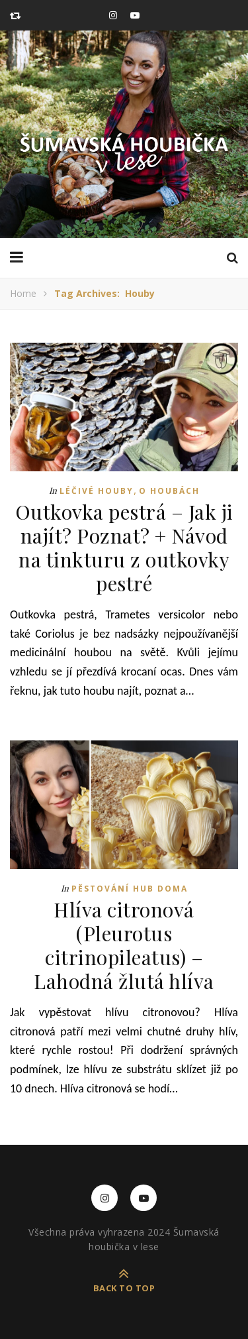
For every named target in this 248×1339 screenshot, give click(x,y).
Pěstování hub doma (129, 888)
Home (23, 293)
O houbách (169, 490)
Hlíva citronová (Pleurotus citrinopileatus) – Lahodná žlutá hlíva (124, 945)
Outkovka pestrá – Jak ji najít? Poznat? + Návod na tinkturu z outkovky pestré (124, 547)
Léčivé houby (97, 490)
